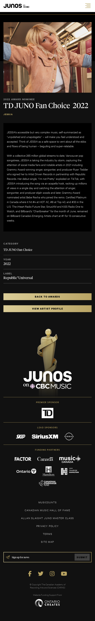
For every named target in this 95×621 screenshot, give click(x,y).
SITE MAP (47, 541)
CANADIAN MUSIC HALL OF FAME (47, 510)
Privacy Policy (47, 525)
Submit (82, 557)
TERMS (47, 533)
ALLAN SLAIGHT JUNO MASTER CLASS (47, 518)
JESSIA (8, 114)
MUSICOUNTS (47, 502)
